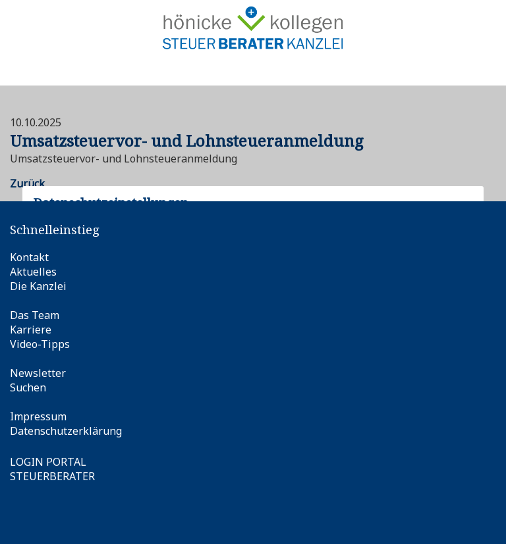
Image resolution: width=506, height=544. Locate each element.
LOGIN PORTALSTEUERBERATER (52, 469)
